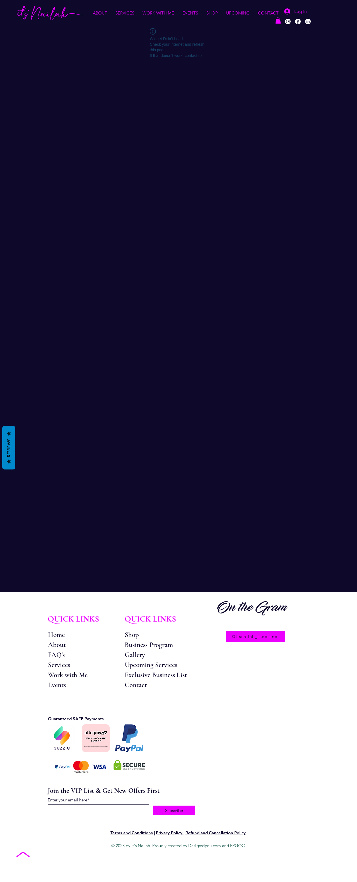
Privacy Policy (170, 832)
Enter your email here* (68, 800)
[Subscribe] (174, 810)
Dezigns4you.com (204, 845)
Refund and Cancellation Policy (215, 832)
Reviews (9, 447)
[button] (100, 13)
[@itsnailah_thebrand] (255, 636)
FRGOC (237, 845)
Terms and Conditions (131, 832)
